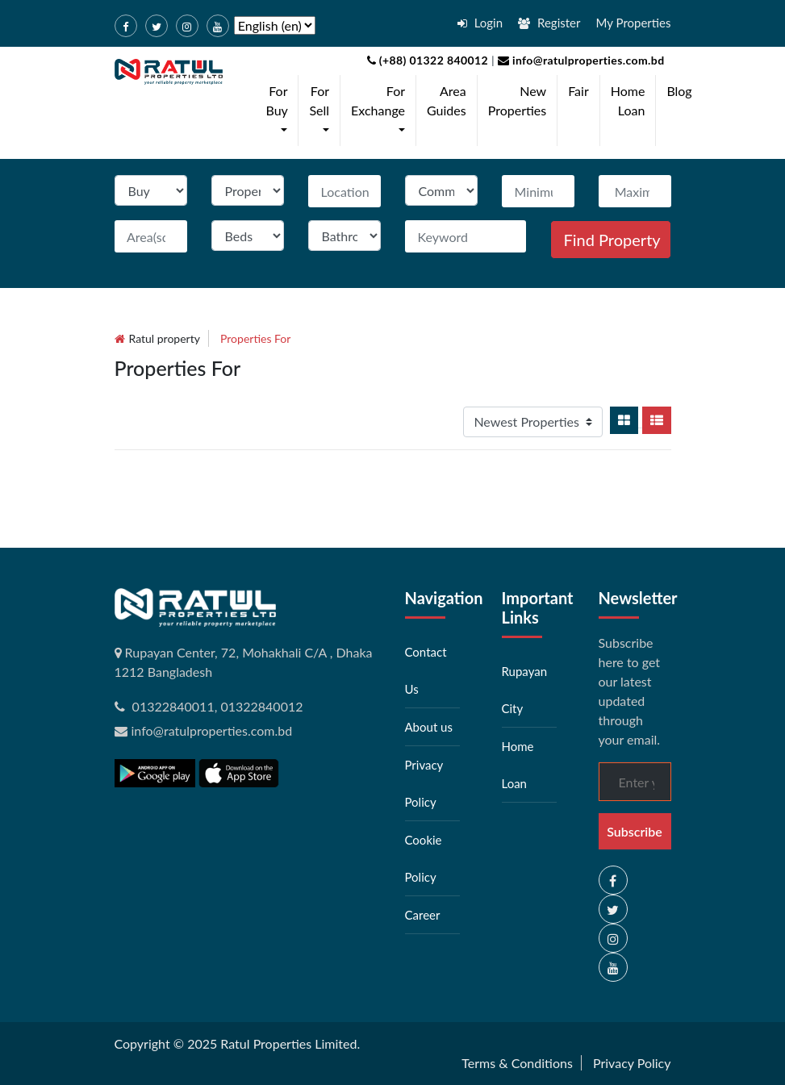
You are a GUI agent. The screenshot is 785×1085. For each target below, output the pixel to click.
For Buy (280, 109)
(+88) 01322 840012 (428, 60)
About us (429, 727)
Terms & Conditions (517, 1062)
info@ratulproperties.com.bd (580, 60)
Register (549, 22)
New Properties (517, 100)
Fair (578, 90)
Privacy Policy (632, 1062)
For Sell (322, 109)
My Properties (633, 22)
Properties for (255, 338)
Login (480, 22)
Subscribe (634, 831)
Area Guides (446, 100)
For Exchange (381, 109)
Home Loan (628, 100)
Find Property (612, 239)
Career (423, 915)
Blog (678, 90)
